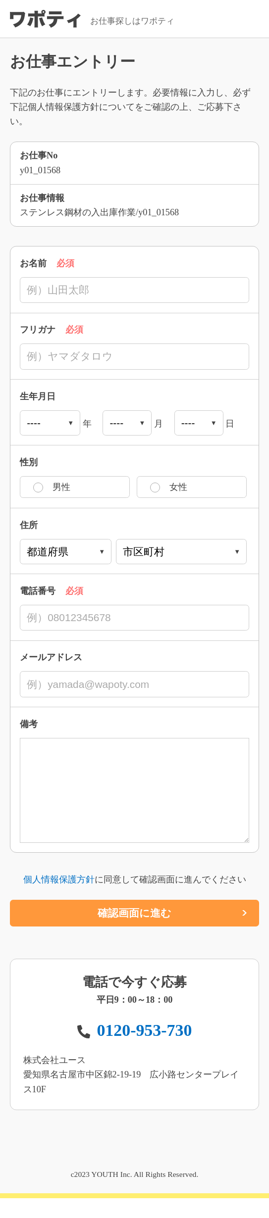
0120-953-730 (144, 1050)
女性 (178, 487)
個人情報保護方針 (59, 899)
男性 (61, 487)
